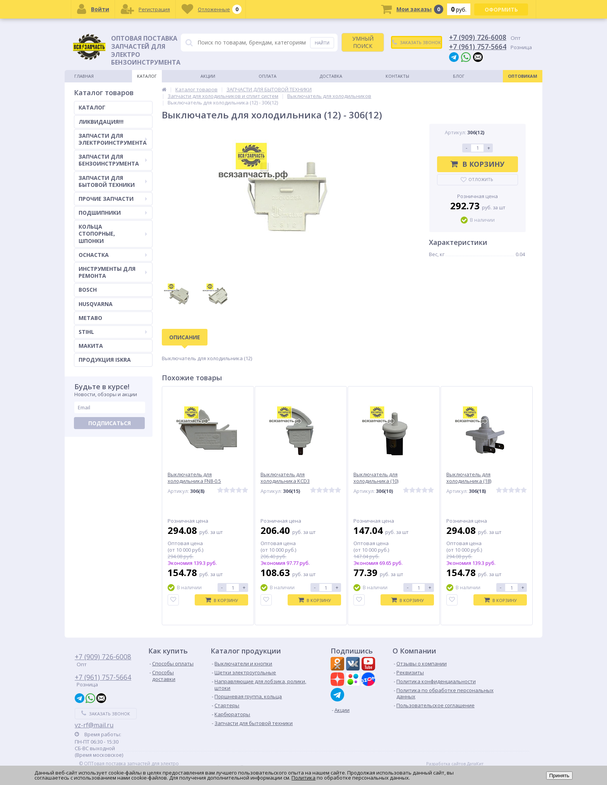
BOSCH (88, 289)
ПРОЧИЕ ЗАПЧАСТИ (113, 198)
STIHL (113, 331)
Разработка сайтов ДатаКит (455, 763)
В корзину (477, 164)
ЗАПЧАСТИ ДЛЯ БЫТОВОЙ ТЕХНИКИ (113, 181)
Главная (84, 76)
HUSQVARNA (96, 304)
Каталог (147, 76)
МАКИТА (91, 345)
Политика (303, 777)
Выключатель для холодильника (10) (375, 477)
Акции (208, 76)
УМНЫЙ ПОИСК (363, 42)
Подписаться (109, 423)
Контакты (397, 76)
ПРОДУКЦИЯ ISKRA (105, 359)
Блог (459, 76)
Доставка (331, 76)
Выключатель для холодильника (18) (468, 477)
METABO (90, 318)
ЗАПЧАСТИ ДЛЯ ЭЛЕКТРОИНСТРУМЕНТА (113, 139)
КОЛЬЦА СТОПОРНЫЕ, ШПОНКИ (113, 233)
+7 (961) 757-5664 (477, 46)
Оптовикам (522, 76)
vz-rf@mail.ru (94, 725)
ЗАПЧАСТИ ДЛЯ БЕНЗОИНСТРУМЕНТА (113, 160)
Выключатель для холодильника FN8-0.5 (194, 477)
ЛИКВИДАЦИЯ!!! (101, 121)
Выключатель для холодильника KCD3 (285, 477)
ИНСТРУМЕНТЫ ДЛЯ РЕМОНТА (113, 272)
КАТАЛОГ (92, 107)
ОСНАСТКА (113, 254)
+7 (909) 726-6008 (477, 37)
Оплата (267, 76)
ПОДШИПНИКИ (113, 212)
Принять (559, 775)
